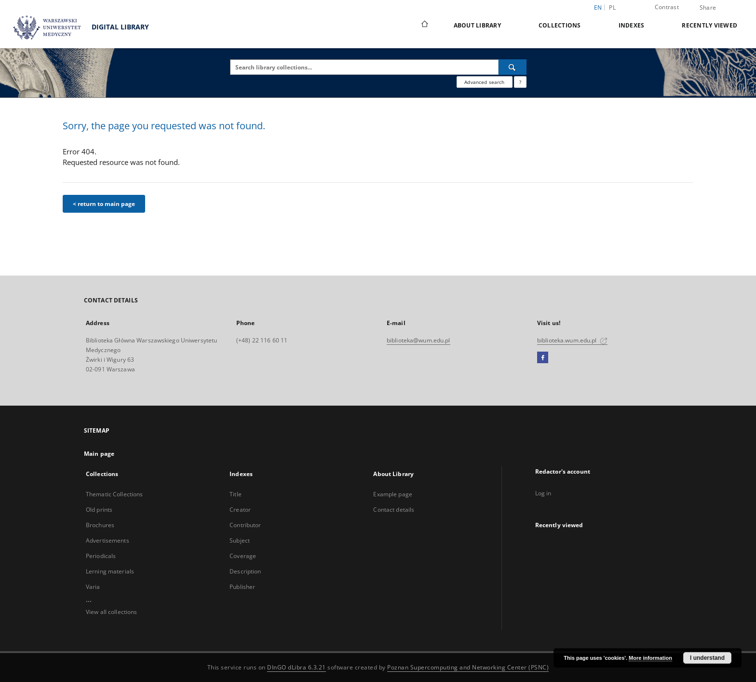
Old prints (99, 509)
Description (245, 571)
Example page (392, 494)
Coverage (243, 556)
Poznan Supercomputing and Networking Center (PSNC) (468, 667)
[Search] (512, 67)
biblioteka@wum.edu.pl (418, 340)
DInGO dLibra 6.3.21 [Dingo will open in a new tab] (296, 667)
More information (650, 658)
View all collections (111, 612)
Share (708, 8)
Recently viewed (709, 25)
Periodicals (101, 556)
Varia (93, 587)
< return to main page (104, 204)
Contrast (667, 7)
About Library (477, 25)
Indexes (632, 25)
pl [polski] (612, 7)
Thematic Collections (114, 494)
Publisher (242, 587)
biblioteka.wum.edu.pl (572, 340)
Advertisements (107, 540)
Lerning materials (110, 571)
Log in (543, 493)
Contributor (245, 525)
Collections (560, 25)
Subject (240, 540)
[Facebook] (542, 358)
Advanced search (484, 82)
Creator (240, 509)
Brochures (100, 525)
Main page (99, 454)
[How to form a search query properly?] (520, 82)
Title (236, 494)
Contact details (393, 509)
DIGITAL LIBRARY (77, 27)
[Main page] (424, 25)
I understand (707, 658)
